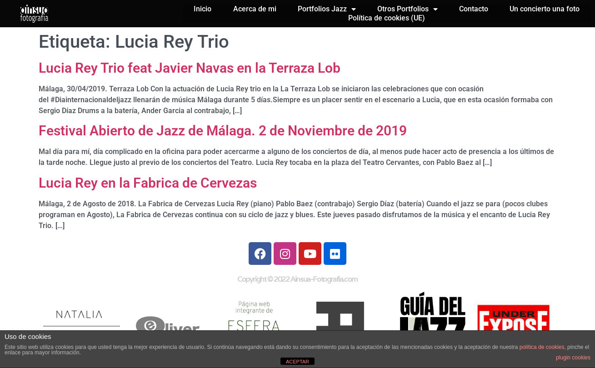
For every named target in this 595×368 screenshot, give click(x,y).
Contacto (473, 9)
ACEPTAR (297, 361)
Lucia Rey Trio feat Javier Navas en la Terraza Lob (189, 68)
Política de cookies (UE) (386, 18)
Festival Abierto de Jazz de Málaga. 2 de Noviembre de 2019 (223, 131)
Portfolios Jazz (327, 9)
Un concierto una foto (545, 9)
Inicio (202, 9)
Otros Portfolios (407, 9)
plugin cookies (573, 357)
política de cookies (542, 347)
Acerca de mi (254, 9)
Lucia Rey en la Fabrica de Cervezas (148, 183)
